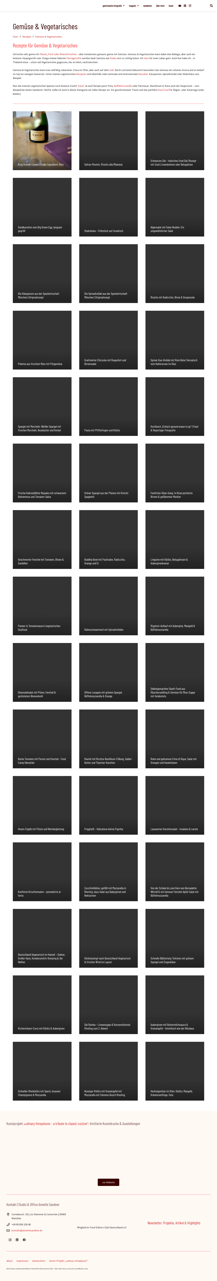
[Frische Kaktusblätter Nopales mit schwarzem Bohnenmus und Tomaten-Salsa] (42, 473)
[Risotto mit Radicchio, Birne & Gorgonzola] (174, 273)
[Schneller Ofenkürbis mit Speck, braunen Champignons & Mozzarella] (42, 1071)
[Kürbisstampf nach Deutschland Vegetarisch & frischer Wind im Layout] (108, 938)
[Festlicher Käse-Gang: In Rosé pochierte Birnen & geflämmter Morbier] (174, 473)
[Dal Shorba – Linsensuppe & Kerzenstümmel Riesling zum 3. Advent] (108, 1004)
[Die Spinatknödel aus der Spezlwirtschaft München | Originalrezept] (108, 273)
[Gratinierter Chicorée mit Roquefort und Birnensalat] (108, 340)
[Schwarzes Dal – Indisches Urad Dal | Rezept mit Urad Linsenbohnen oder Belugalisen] (174, 140)
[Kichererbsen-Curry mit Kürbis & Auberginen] (42, 1004)
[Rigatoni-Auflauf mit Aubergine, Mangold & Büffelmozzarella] (174, 606)
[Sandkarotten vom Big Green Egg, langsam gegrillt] (42, 207)
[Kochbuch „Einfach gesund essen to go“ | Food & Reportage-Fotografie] (174, 406)
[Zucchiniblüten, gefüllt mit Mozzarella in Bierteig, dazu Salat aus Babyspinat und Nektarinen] (108, 871)
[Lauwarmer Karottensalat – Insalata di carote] (174, 805)
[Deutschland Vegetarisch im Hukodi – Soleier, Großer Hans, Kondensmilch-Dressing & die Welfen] (42, 938)
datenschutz (38, 1260)
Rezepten (81, 74)
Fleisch (43, 54)
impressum (22, 1260)
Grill (111, 70)
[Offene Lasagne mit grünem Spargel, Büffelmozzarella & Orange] (108, 672)
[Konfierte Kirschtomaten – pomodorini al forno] (42, 871)
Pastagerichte (73, 58)
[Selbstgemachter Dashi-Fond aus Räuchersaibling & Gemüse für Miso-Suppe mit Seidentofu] (174, 672)
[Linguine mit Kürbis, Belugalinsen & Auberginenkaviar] (174, 539)
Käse (80, 85)
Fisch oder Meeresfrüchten (62, 54)
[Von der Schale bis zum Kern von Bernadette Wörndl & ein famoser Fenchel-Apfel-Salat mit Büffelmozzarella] (174, 871)
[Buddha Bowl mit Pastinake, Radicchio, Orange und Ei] (108, 539)
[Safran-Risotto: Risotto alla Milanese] (108, 140)
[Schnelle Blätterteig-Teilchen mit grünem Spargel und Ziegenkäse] (174, 938)
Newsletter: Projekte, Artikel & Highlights (174, 1222)
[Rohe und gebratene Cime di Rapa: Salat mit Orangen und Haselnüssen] (174, 739)
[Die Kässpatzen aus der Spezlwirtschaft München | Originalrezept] (42, 273)
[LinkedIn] (185, 5)
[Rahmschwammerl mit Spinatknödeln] (108, 606)
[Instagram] (190, 5)
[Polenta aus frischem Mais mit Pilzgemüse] (42, 340)
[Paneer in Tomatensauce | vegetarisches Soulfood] (42, 606)
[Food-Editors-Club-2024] (108, 1220)
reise (146, 58)
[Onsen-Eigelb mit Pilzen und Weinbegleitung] (42, 805)
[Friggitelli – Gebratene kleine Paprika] (108, 805)
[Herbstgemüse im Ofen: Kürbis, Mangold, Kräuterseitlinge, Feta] (174, 1071)
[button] (123, 5)
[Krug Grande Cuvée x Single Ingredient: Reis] (42, 140)
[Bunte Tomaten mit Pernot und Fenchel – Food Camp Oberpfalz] (42, 739)
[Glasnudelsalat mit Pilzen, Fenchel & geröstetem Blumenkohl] (42, 672)
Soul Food (163, 89)
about (9, 1260)
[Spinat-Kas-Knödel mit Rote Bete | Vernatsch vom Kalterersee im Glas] (174, 340)
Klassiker (143, 74)
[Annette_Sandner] (45, 5)
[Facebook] (24, 1239)
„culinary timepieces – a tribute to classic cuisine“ (56, 1123)
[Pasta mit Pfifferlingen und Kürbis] (108, 406)
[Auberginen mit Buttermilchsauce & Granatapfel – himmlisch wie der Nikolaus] (174, 1004)
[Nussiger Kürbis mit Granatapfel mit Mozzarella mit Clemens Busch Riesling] (108, 1071)
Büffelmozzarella (123, 85)
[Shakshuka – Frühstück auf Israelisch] (108, 207)
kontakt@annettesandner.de (27, 1230)
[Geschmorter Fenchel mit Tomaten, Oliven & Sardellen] (42, 539)
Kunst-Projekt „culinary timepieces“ (68, 1260)
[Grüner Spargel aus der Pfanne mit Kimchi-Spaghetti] (108, 473)
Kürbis (113, 58)
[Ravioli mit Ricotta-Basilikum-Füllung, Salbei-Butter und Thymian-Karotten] (108, 739)
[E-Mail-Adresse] (179, 5)
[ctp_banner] (108, 1154)
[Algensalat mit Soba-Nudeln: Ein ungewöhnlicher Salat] (174, 207)
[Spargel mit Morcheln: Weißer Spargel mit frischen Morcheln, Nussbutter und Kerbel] (42, 406)
